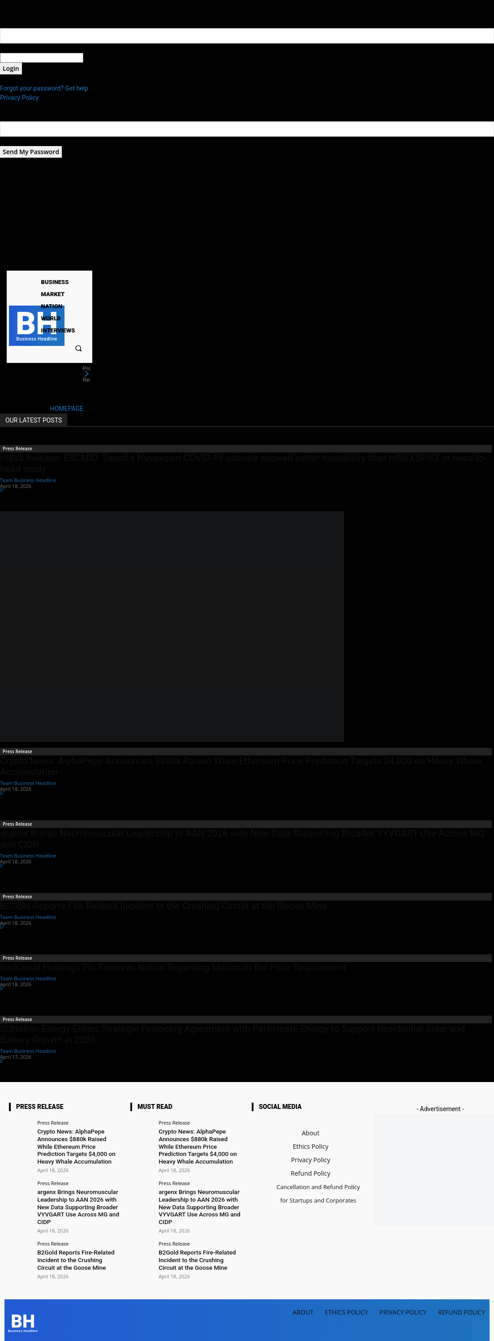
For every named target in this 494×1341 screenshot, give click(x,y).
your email (14, 141)
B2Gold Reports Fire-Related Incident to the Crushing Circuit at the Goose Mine (163, 906)
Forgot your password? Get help (44, 88)
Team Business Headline (28, 480)
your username (21, 48)
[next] (86, 374)
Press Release (17, 448)
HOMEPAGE (66, 408)
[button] (78, 347)
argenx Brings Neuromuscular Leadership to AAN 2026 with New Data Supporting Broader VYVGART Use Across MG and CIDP (76, 1203)
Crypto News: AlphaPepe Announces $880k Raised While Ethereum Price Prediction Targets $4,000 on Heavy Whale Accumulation (78, 1145)
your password (103, 57)
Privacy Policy (19, 97)
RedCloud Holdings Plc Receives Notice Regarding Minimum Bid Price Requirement (173, 967)
